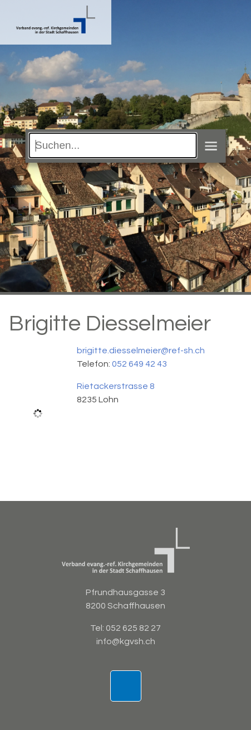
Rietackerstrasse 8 (116, 386)
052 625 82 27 (133, 628)
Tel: (98, 628)
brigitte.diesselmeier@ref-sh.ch (141, 350)
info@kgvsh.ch (125, 641)
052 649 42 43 (139, 363)
